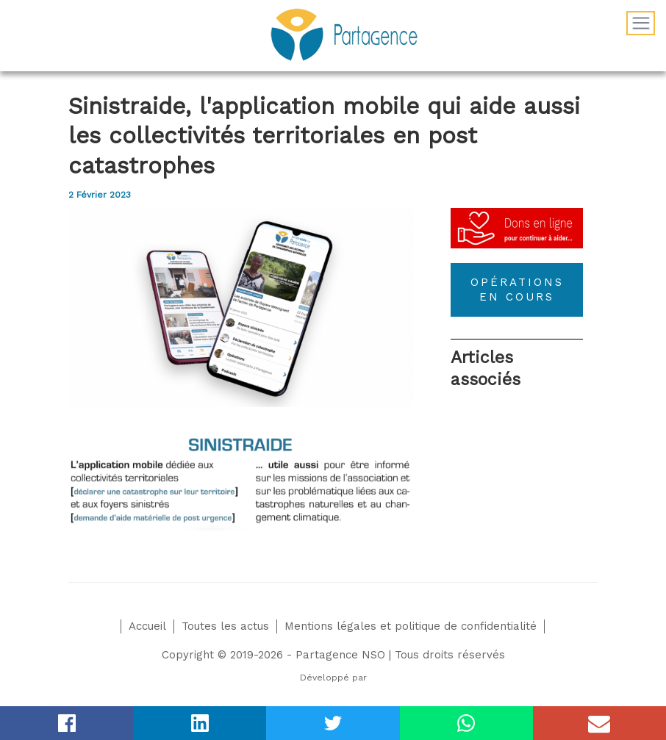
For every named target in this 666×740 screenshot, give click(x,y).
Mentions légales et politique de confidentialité (410, 626)
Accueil (147, 626)
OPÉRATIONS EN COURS (517, 289)
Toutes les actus (225, 626)
